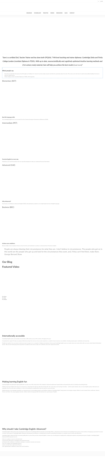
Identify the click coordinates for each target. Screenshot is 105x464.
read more (77, 65)
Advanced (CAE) (8, 165)
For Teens (4, 296)
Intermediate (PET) (9, 123)
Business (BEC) (8, 207)
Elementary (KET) (9, 81)
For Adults (4, 299)
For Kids (4, 298)
